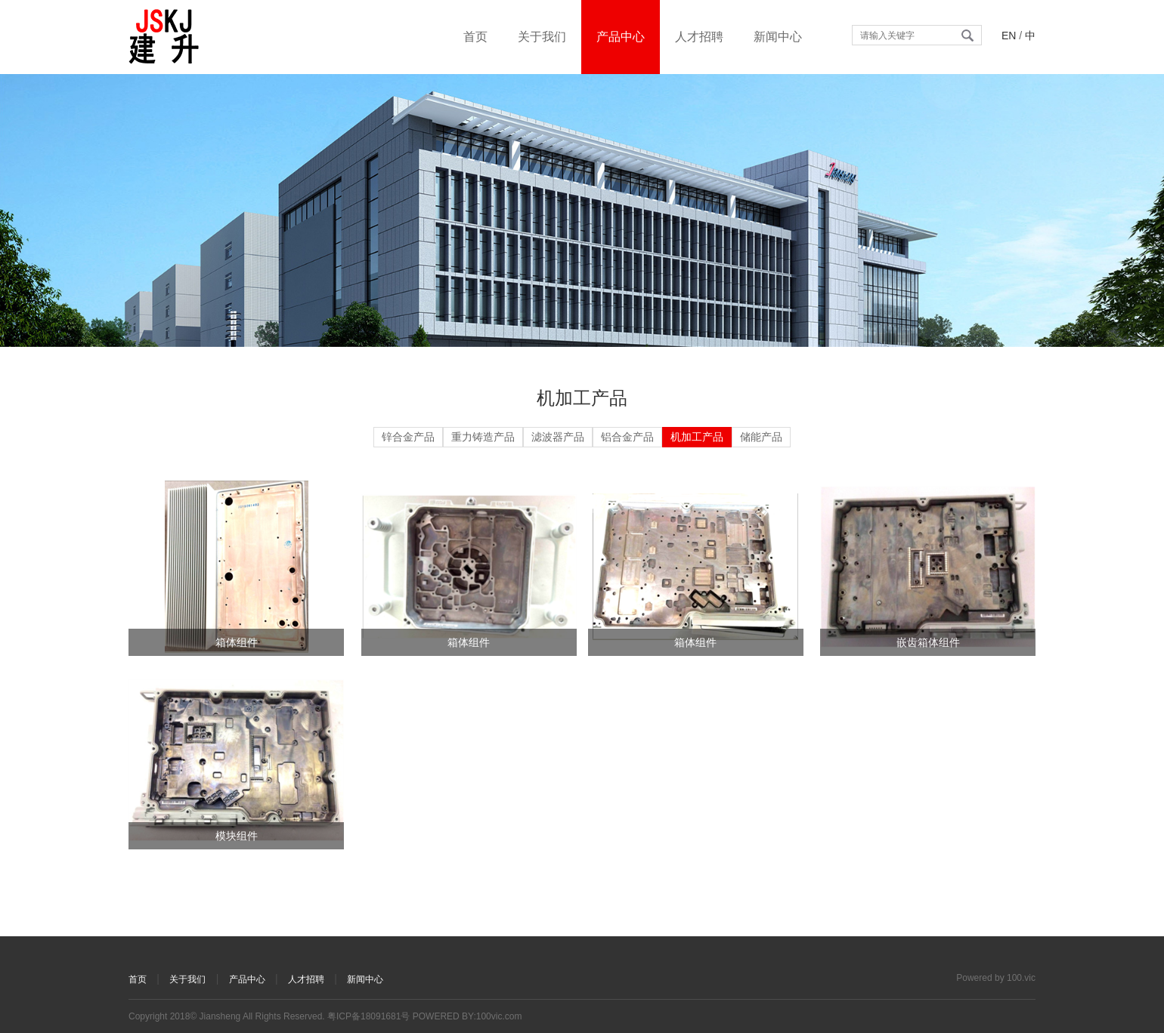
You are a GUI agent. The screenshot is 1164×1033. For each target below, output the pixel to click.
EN (1008, 35)
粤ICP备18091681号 (368, 1016)
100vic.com (499, 1016)
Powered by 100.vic (996, 978)
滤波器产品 (557, 437)
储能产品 (761, 437)
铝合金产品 (627, 437)
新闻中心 (778, 36)
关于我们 (542, 36)
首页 (475, 36)
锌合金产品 (408, 437)
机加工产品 (696, 437)
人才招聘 (699, 36)
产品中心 (620, 36)
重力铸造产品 (483, 437)
